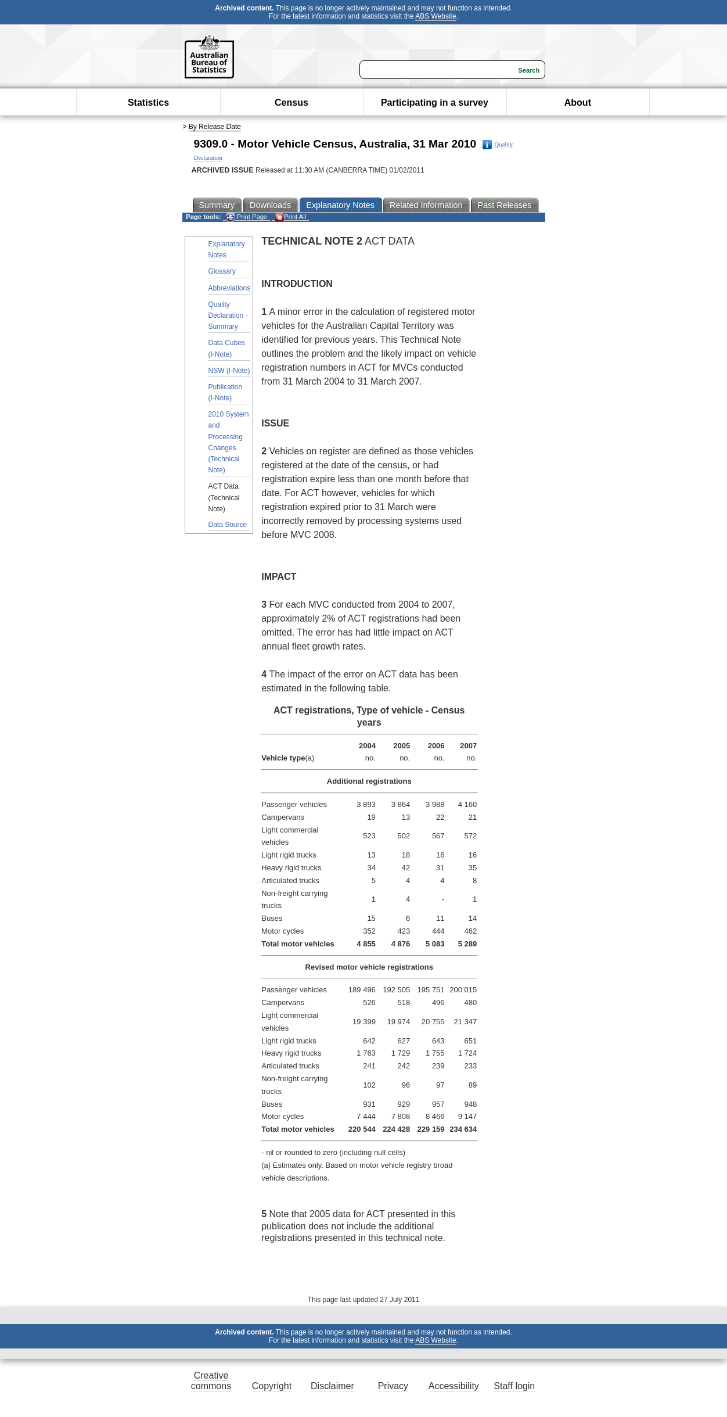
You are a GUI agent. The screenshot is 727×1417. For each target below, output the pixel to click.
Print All (290, 217)
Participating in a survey (434, 102)
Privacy (393, 1386)
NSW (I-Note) (229, 371)
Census (291, 102)
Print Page (246, 217)
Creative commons (211, 1381)
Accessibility (454, 1386)
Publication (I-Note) (225, 392)
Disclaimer (332, 1386)
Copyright (271, 1386)
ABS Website (435, 16)
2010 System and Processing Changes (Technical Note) (228, 442)
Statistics (148, 102)
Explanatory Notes (226, 249)
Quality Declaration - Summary (228, 315)
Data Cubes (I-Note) (226, 348)
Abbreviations (229, 288)
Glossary (222, 271)
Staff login (514, 1386)
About (577, 102)
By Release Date (215, 127)
